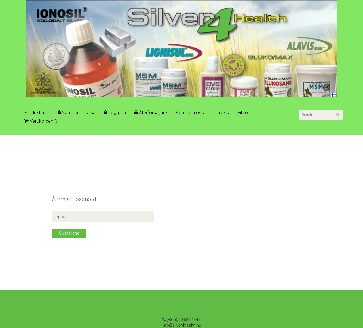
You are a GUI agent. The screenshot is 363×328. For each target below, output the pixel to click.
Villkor (243, 112)
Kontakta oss (190, 112)
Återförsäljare (150, 112)
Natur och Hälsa (77, 112)
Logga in (115, 112)
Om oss (220, 112)
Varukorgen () (40, 121)
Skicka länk (69, 233)
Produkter (36, 112)
